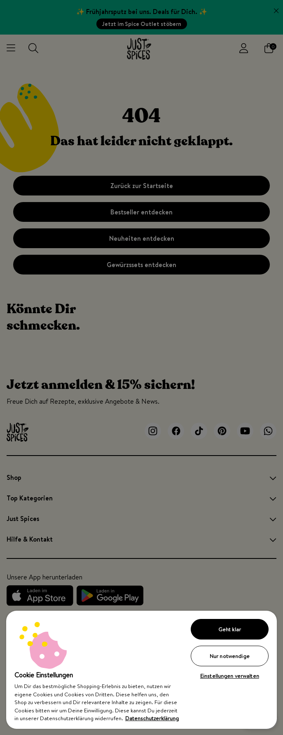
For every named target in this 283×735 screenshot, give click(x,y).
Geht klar (229, 629)
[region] (141, 670)
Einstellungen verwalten (229, 675)
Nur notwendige (230, 656)
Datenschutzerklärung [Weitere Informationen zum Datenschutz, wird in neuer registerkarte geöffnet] (152, 718)
